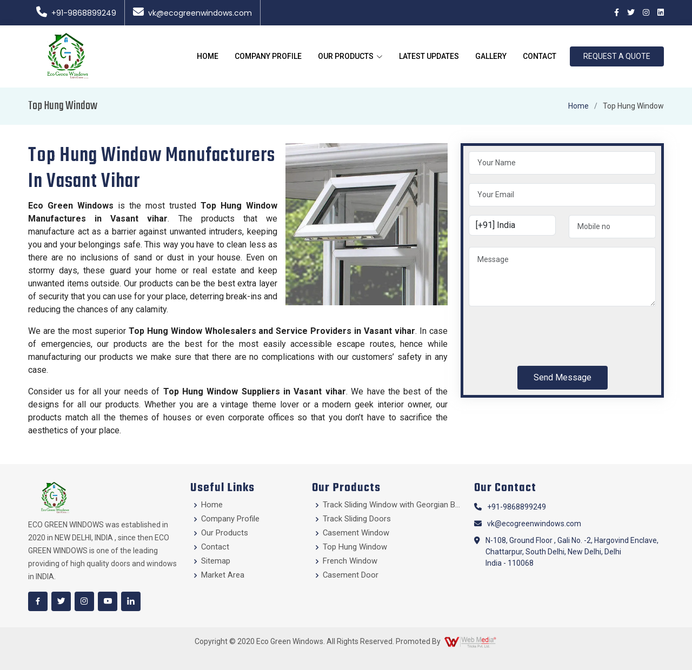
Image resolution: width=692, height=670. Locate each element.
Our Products (224, 533)
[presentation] (551, 336)
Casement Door (351, 575)
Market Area (222, 575)
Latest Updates (429, 56)
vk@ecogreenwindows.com (192, 13)
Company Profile (268, 56)
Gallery (491, 56)
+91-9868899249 (76, 13)
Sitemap (215, 561)
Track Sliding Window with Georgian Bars (392, 505)
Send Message (562, 377)
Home (207, 56)
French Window (350, 561)
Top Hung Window (355, 547)
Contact (539, 56)
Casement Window (356, 533)
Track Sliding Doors (357, 519)
